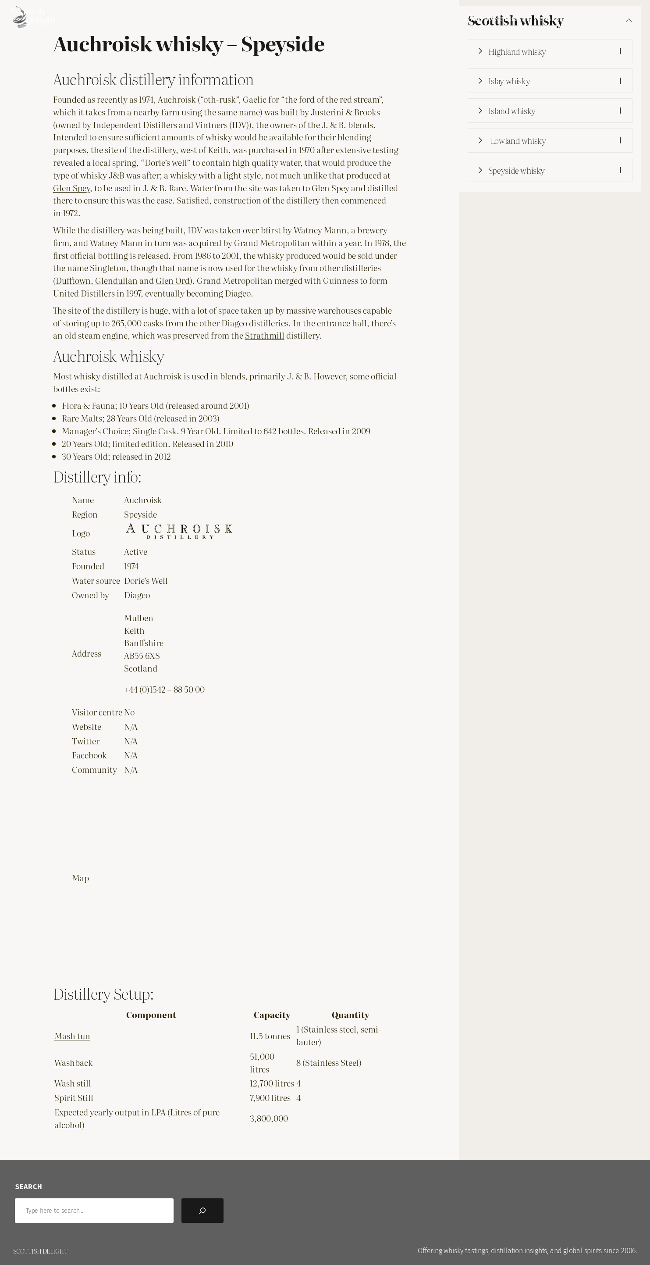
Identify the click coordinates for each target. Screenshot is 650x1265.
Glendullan (116, 280)
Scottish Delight (40, 1250)
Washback (73, 1062)
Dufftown (73, 280)
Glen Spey (71, 187)
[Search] (202, 1210)
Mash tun (72, 1035)
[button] (550, 51)
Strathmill (264, 335)
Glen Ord (173, 280)
